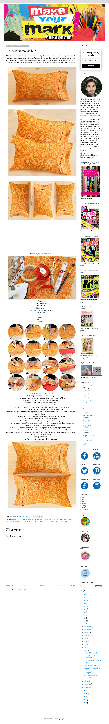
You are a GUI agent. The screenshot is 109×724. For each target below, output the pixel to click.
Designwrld (86, 421)
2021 (84, 609)
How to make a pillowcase (51, 519)
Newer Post (9, 586)
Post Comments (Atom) (21, 589)
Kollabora (85, 411)
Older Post (72, 586)
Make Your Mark (65, 519)
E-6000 (13, 519)
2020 (84, 612)
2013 (84, 697)
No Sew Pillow (16, 521)
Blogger (62, 719)
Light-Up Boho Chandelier (92, 665)
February (87, 684)
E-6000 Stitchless (36, 310)
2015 (84, 691)
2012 (84, 700)
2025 (84, 597)
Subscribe (91, 66)
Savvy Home (86, 431)
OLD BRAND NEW (88, 416)
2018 (84, 618)
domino (85, 444)
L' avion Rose (86, 396)
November (87, 629)
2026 (84, 594)
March (86, 681)
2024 (84, 600)
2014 (84, 694)
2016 (84, 624)
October (87, 633)
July (85, 641)
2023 (84, 603)
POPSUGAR (86, 391)
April (86, 650)
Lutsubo (85, 406)
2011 (84, 703)
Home (41, 586)
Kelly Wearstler (87, 441)
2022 (84, 606)
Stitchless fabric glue (40, 521)
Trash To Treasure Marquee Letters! (92, 661)
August (86, 638)
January (86, 687)
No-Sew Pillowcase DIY (91, 653)
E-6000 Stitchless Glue (24, 519)
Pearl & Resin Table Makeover (90, 657)
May (86, 647)
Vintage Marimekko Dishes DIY (92, 669)
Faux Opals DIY (88, 673)
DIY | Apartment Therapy (90, 436)
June (85, 644)
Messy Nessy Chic (88, 386)
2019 (84, 615)
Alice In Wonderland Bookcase (90, 676)
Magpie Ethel (87, 426)
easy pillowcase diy (37, 519)
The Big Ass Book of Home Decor (57, 521)
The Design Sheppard (89, 401)
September (87, 635)
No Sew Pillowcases (27, 521)
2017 (84, 621)
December (87, 626)
